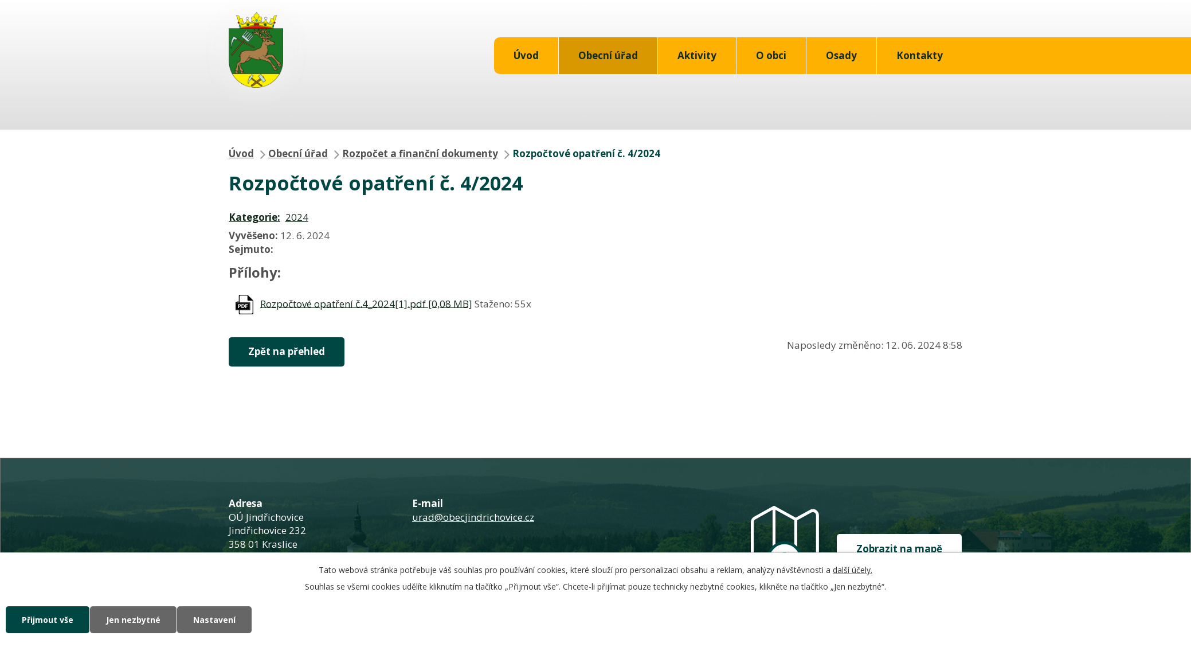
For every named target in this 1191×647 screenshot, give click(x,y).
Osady (841, 55)
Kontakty (919, 55)
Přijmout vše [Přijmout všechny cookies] (47, 619)
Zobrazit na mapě (899, 548)
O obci (771, 55)
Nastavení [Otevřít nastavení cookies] (214, 619)
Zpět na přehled (286, 351)
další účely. (852, 569)
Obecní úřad (608, 55)
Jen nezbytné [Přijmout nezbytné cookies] (133, 619)
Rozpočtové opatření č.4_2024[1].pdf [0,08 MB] (366, 303)
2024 (296, 217)
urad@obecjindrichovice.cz (473, 517)
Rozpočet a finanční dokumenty (420, 153)
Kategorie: (254, 217)
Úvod (526, 55)
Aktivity (696, 55)
